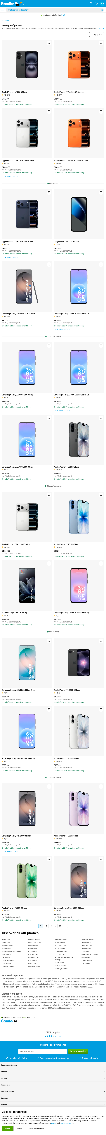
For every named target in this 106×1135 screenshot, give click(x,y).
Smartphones (86, 942)
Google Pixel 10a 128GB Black (66, 242)
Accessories (53, 1085)
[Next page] (65, 926)
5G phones (6, 942)
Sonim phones (86, 945)
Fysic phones (33, 945)
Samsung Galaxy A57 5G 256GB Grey (17, 467)
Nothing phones (60, 945)
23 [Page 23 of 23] (60, 926)
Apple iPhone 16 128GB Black (14, 92)
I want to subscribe (78, 1051)
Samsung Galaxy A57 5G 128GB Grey (17, 395)
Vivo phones (85, 951)
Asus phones (6, 954)
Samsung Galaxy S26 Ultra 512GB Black (18, 314)
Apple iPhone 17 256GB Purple (67, 836)
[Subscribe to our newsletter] (42, 1051)
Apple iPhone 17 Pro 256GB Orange (69, 92)
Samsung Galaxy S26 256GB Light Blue (18, 690)
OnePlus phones (61, 951)
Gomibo (53, 1105)
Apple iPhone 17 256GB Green (14, 908)
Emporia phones (34, 939)
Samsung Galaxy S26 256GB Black (16, 836)
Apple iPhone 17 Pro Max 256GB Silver (18, 160)
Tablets (53, 1078)
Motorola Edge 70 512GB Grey (14, 613)
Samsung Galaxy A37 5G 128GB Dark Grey (71, 613)
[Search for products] (53, 10)
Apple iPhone (6, 948)
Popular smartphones (53, 1065)
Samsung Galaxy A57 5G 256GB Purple (18, 758)
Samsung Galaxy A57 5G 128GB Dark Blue (71, 314)
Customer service (53, 1091)
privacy (54, 1123)
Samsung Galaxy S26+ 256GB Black (69, 908)
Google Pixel (32, 948)
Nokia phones (60, 942)
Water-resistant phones (89, 954)
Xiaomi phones (86, 960)
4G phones (6, 939)
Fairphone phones (34, 942)
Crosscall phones (8, 960)
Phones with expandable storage (64, 959)
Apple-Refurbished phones (11, 951)
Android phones (7, 945)
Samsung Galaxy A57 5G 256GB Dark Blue (71, 395)
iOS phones (32, 963)
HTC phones (32, 960)
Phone (5, 21)
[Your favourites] (96, 3)
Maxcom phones (34, 966)
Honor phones (33, 957)
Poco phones (59, 962)
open (25, 1017)
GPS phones (32, 951)
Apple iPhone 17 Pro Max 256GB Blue (17, 242)
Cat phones (6, 957)
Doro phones (6, 963)
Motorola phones (61, 939)
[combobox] (55, 10)
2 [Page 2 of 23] (46, 926)
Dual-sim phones (8, 966)
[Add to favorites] (49, 43)
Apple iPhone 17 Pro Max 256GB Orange (71, 160)
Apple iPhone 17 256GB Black (66, 467)
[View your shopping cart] (102, 4)
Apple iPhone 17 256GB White (66, 758)
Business (53, 1098)
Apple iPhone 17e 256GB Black (67, 690)
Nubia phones (60, 948)
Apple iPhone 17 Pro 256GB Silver (16, 544)
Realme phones (60, 965)
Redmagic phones (61, 969)
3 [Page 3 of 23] (51, 926)
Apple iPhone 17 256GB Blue (66, 544)
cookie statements (66, 1123)
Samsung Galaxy (87, 939)
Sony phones (86, 948)
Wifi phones (85, 957)
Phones (53, 1072)
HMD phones (33, 954)
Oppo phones (60, 954)
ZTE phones (85, 963)
